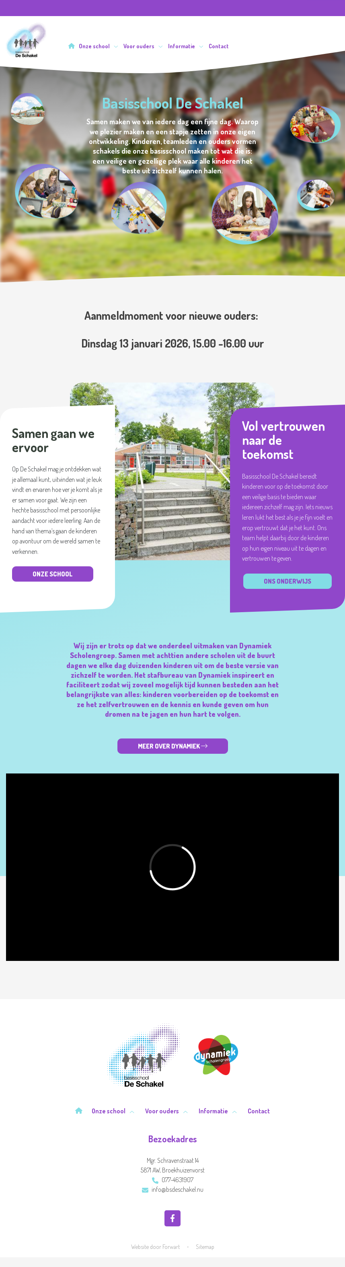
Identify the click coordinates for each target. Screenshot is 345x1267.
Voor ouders (143, 46)
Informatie (185, 46)
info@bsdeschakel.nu (172, 1189)
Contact (219, 46)
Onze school (98, 46)
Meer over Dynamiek (172, 746)
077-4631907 (172, 1180)
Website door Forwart (155, 1246)
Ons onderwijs (287, 581)
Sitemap (205, 1246)
